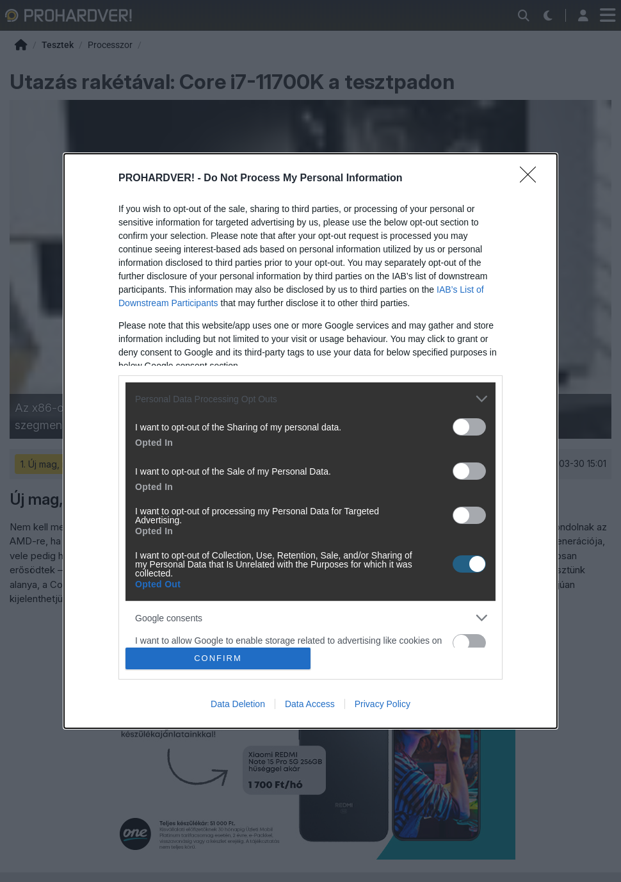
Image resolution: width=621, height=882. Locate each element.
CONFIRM (218, 658)
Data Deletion (238, 704)
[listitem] (310, 398)
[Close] (532, 179)
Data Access (310, 704)
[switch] (469, 427)
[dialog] (310, 441)
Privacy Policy (382, 704)
